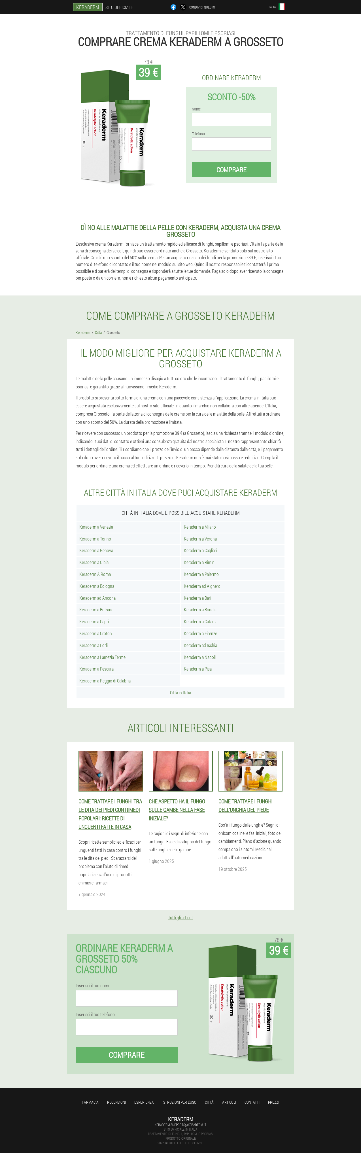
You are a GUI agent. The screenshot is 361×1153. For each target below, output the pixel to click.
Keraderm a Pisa (198, 669)
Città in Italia (180, 692)
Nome (196, 109)
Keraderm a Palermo (201, 574)
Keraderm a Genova (96, 550)
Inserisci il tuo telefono (95, 1014)
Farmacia (90, 1102)
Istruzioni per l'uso (179, 1102)
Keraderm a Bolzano (96, 609)
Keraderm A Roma (95, 574)
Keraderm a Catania (200, 621)
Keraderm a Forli (93, 645)
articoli (229, 1102)
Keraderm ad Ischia (200, 645)
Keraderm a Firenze (200, 633)
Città (209, 1102)
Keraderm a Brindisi (200, 609)
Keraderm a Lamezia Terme (102, 657)
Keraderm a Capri (94, 621)
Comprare (231, 169)
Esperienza (144, 1102)
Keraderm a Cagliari (200, 550)
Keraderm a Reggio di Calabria (105, 681)
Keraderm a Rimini (199, 562)
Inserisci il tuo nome (93, 985)
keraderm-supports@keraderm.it (180, 1124)
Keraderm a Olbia (94, 562)
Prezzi (273, 1102)
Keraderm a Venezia (96, 527)
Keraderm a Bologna (96, 586)
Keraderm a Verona (200, 539)
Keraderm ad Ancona (97, 598)
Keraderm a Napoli (200, 657)
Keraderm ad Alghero (202, 586)
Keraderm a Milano (200, 527)
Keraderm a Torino (95, 539)
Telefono (198, 134)
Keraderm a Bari (197, 598)
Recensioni (116, 1102)
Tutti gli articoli (180, 917)
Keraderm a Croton (95, 633)
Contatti (252, 1102)
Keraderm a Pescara (96, 669)
